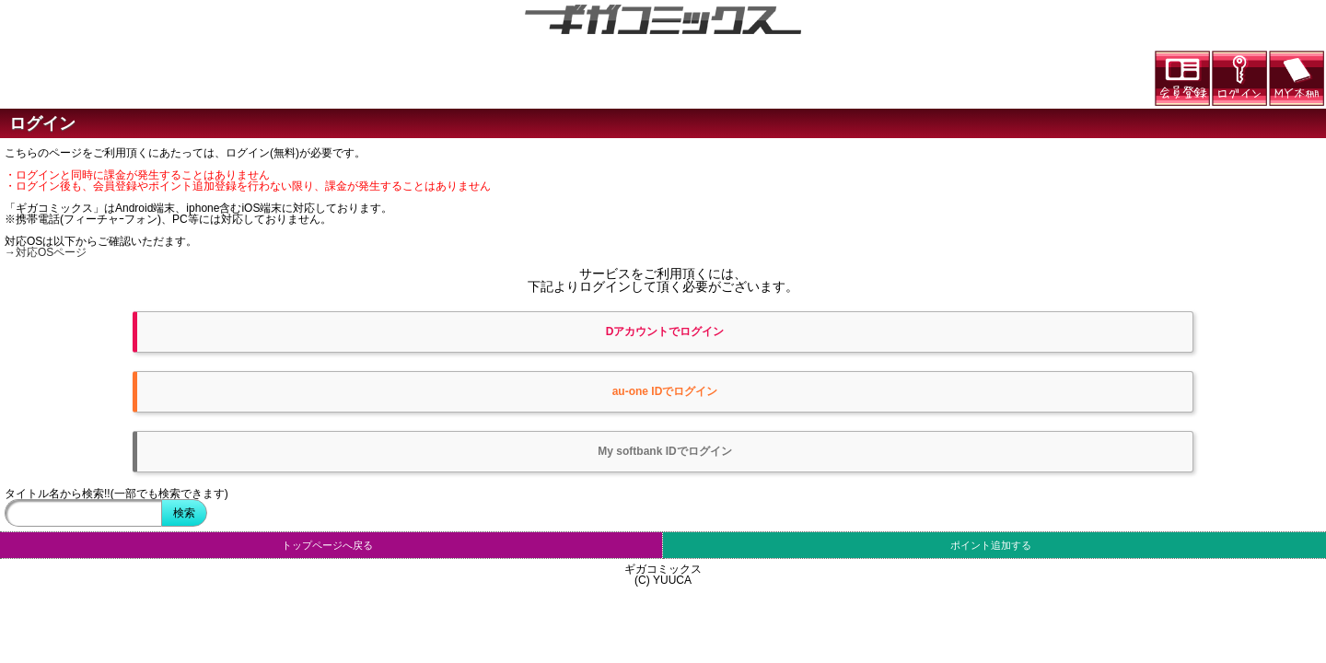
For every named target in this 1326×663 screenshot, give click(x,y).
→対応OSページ (46, 252)
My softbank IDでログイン (664, 451)
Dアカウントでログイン (665, 331)
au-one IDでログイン (665, 391)
